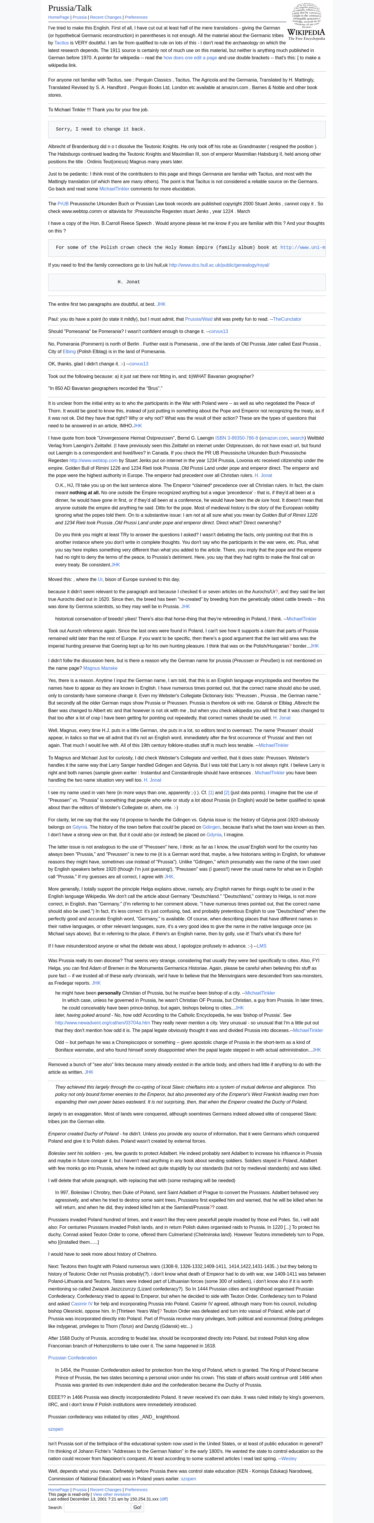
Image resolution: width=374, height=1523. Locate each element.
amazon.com (274, 438)
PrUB (63, 203)
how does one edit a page (190, 57)
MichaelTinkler (114, 188)
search (297, 438)
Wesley (289, 1458)
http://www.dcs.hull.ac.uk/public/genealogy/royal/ (219, 265)
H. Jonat (263, 475)
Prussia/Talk (70, 8)
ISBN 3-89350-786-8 (236, 438)
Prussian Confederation (72, 1357)
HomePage (58, 17)
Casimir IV (82, 1303)
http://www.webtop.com (94, 460)
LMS (261, 945)
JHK (161, 304)
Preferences (136, 17)
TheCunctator (287, 319)
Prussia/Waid (199, 319)
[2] (226, 792)
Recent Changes (106, 17)
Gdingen (211, 827)
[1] (211, 792)
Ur (100, 579)
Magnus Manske (100, 668)
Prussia (80, 17)
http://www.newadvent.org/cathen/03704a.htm (102, 1022)
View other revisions (112, 1494)
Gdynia (79, 827)
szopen (55, 1429)
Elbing (69, 351)
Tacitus (61, 42)
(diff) (164, 1499)
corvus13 (218, 331)
